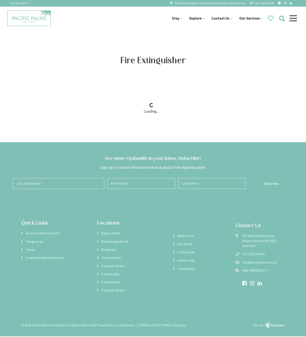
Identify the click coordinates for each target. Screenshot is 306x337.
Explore (195, 18)
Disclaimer (127, 326)
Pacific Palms (19, 3)
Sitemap (179, 326)
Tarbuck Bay (173, 269)
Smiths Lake (173, 260)
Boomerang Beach (108, 244)
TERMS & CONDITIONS (153, 326)
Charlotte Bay (105, 260)
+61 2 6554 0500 (264, 3)
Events (30, 252)
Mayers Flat (172, 236)
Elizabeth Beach (107, 269)
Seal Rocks (172, 244)
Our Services (249, 18)
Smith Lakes (173, 252)
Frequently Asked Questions (46, 260)
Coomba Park (104, 285)
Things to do (35, 244)
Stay (175, 18)
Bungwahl (102, 252)
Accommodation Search (43, 236)
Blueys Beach (104, 236)
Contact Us (220, 18)
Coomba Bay (104, 277)
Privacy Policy (106, 326)
